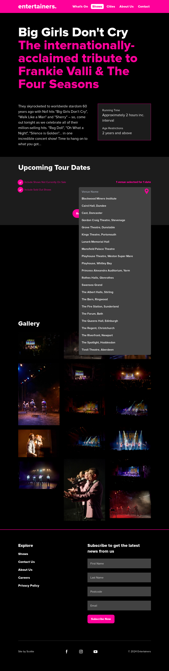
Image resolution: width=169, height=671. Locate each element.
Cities (111, 6)
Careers (24, 578)
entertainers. (37, 6)
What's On (80, 6)
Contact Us (26, 562)
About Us (126, 6)
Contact (144, 6)
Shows (97, 6)
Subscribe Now (101, 619)
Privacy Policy (28, 586)
